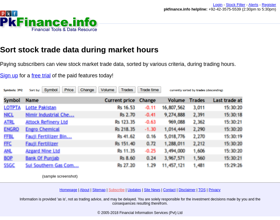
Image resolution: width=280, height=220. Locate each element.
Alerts (253, 4)
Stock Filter (235, 4)
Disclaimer (187, 190)
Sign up (9, 76)
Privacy (214, 190)
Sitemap (99, 190)
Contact (169, 190)
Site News (152, 190)
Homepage (68, 190)
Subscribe (116, 190)
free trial (41, 76)
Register (269, 4)
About (84, 190)
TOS (202, 190)
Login (217, 4)
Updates (134, 190)
